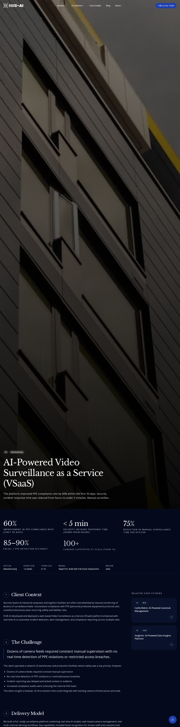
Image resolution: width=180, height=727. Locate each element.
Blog (108, 5)
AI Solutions (78, 5)
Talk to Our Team (166, 5)
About (119, 5)
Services (62, 5)
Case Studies (95, 5)
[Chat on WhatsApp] (173, 720)
